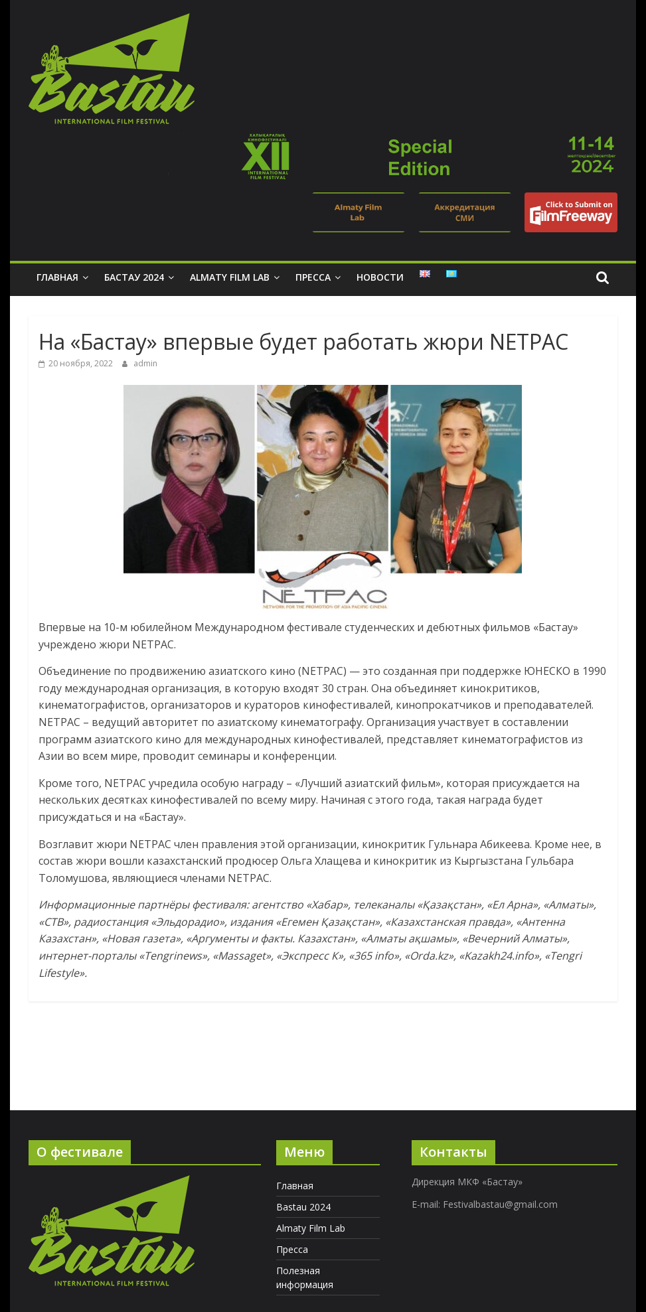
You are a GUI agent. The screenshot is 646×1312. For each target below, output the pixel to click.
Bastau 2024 (303, 1207)
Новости (380, 277)
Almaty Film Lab (230, 277)
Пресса (313, 277)
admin (145, 363)
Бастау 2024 (134, 277)
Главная (57, 277)
